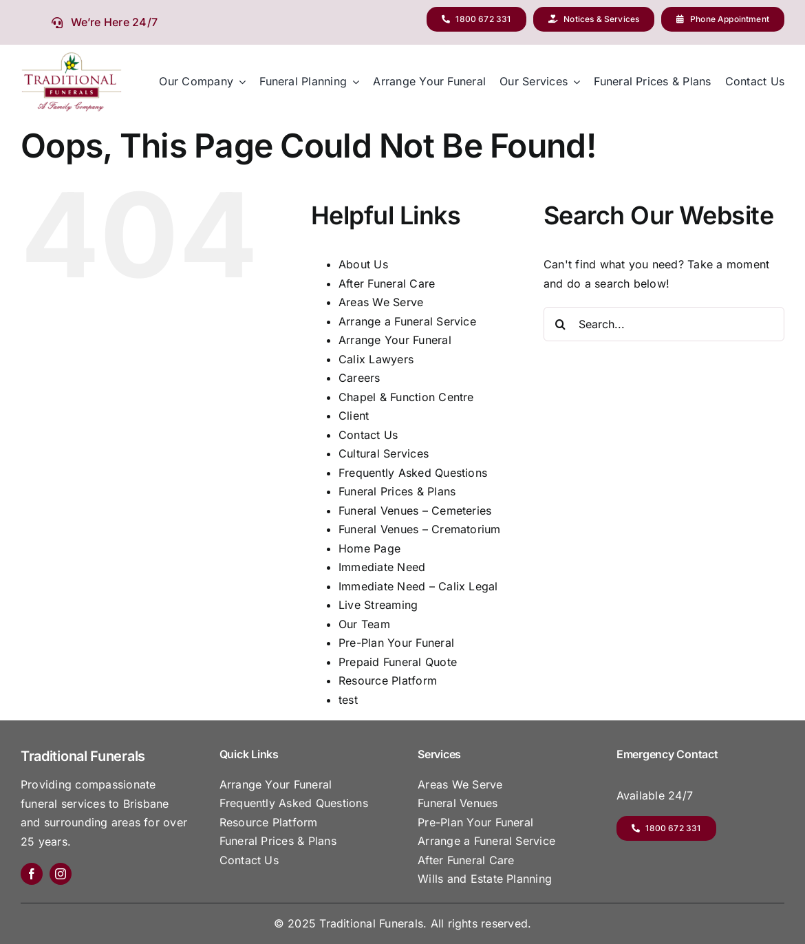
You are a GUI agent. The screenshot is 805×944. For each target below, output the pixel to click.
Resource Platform (388, 680)
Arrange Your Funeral (395, 340)
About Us (363, 264)
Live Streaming (378, 605)
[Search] (561, 324)
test (348, 700)
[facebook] (32, 874)
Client (354, 415)
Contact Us (368, 435)
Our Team (364, 624)
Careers (359, 378)
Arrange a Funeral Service (407, 321)
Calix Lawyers (376, 359)
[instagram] (61, 874)
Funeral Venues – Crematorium (420, 529)
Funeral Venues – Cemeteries (415, 510)
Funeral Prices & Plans (397, 491)
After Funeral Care (387, 283)
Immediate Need (382, 567)
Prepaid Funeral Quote (398, 662)
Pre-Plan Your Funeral (396, 643)
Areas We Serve (381, 302)
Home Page (369, 548)
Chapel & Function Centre (406, 397)
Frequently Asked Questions (413, 473)
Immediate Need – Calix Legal (418, 586)
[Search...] (664, 324)
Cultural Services (384, 453)
